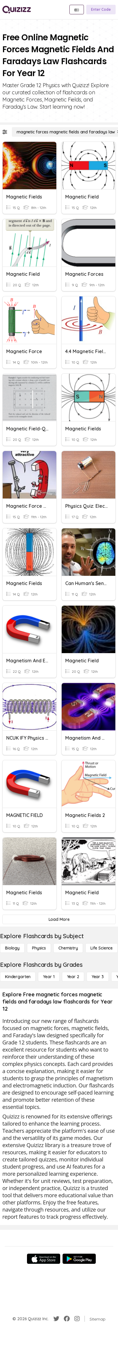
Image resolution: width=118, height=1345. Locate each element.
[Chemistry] (68, 948)
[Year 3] (98, 976)
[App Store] (43, 1259)
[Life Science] (101, 948)
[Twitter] (56, 1319)
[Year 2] (73, 976)
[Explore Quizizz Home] (16, 9)
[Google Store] (79, 1259)
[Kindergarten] (18, 976)
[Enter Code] (101, 9)
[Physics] (39, 948)
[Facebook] (67, 1319)
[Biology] (12, 948)
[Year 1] (48, 976)
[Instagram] (77, 1319)
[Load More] (59, 919)
